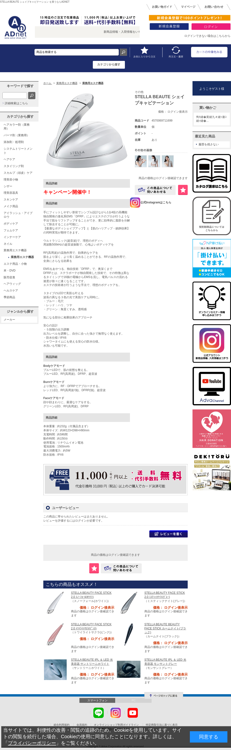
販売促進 (9, 277)
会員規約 (82, 724)
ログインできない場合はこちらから (207, 36)
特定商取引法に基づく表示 (162, 724)
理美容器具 (11, 192)
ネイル (8, 244)
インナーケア (12, 237)
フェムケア (11, 230)
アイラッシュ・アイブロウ (18, 215)
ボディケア (11, 223)
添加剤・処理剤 (14, 142)
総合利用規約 (62, 724)
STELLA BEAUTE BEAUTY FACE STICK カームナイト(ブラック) (165, 628)
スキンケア (11, 199)
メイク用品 (11, 206)
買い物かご (207, 108)
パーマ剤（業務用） (17, 135)
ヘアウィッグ (12, 283)
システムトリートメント (18, 151)
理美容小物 (11, 179)
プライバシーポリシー (32, 743)
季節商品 (9, 297)
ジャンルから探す (20, 311)
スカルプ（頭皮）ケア (18, 173)
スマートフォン (97, 700)
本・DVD (9, 270)
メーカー (9, 319)
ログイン (81, 520)
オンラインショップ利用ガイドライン (116, 724)
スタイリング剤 (14, 166)
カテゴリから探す (20, 116)
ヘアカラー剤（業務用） (17, 126)
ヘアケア (9, 159)
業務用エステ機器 (15, 250)
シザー (8, 186)
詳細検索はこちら (16, 103)
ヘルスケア (11, 290)
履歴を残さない (209, 144)
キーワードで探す (20, 86)
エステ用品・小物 (15, 263)
